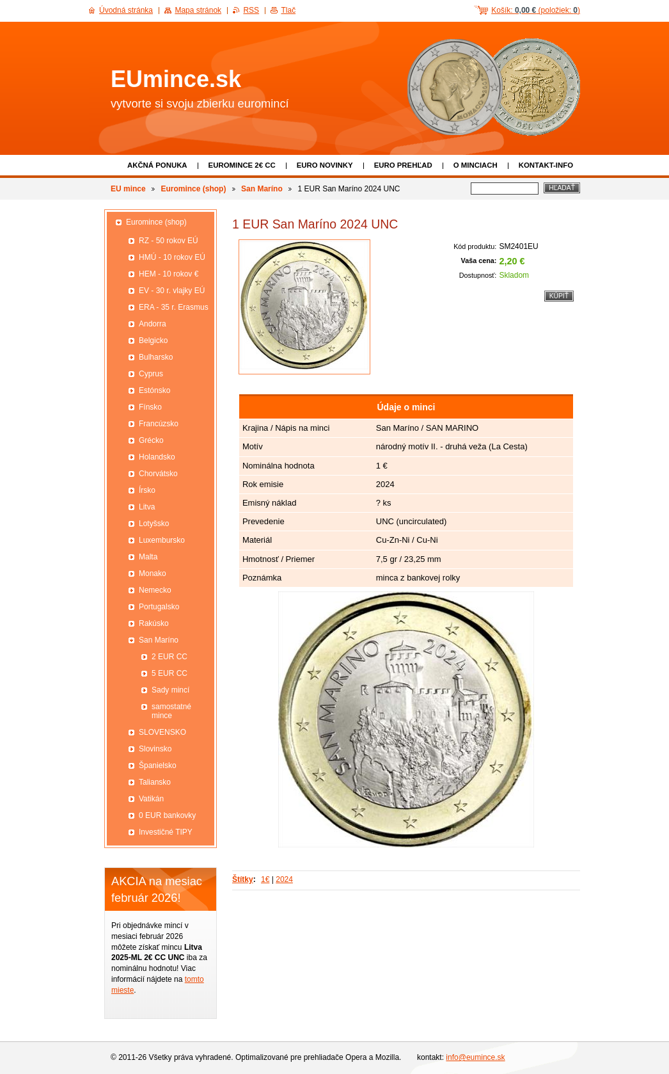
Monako (152, 573)
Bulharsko (156, 357)
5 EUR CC (169, 673)
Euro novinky (325, 165)
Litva (147, 506)
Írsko (147, 490)
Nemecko (155, 590)
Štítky (242, 879)
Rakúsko (154, 623)
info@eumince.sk (475, 1057)
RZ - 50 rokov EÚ (168, 240)
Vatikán (151, 798)
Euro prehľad (403, 165)
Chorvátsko (158, 473)
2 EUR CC (169, 656)
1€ (265, 879)
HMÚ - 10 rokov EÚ (172, 257)
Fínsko (150, 407)
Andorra (152, 323)
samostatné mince (171, 711)
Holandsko (157, 457)
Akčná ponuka (157, 165)
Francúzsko (158, 423)
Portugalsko (159, 606)
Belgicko (153, 340)
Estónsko (154, 390)
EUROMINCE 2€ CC (242, 165)
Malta (148, 556)
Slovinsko (155, 748)
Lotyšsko (154, 523)
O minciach (475, 165)
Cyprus (151, 373)
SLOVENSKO (162, 732)
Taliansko (155, 782)
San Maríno (262, 188)
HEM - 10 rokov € (168, 273)
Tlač (288, 10)
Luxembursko (162, 540)
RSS (251, 10)
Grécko (151, 440)
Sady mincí (170, 689)
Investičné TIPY (166, 832)
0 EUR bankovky (167, 815)
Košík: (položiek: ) (535, 10)
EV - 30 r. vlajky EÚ (172, 290)
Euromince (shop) (193, 188)
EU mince (128, 188)
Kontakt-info (546, 165)
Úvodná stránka (126, 10)
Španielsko (158, 765)
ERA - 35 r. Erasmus (174, 307)
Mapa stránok (198, 10)
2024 (284, 879)
